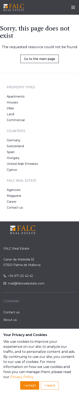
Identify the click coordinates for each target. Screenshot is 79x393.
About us (10, 320)
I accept (30, 385)
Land (10, 114)
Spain (11, 152)
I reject (49, 385)
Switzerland (15, 146)
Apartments (15, 96)
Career (11, 202)
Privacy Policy (21, 377)
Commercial (16, 120)
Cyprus (12, 170)
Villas (10, 108)
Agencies (13, 190)
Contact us (15, 207)
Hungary (13, 158)
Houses (12, 102)
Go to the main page (39, 59)
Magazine (14, 196)
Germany (13, 140)
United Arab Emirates (22, 164)
